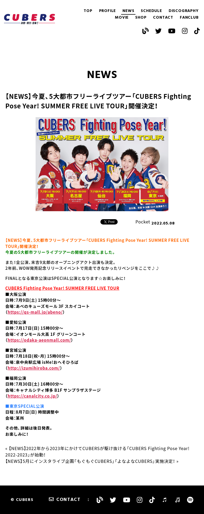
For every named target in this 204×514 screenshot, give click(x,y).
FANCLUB (189, 18)
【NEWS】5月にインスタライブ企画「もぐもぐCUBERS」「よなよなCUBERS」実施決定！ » (91, 461)
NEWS (128, 11)
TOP (88, 11)
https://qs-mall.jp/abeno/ (35, 312)
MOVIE (122, 18)
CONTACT (163, 18)
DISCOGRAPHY (184, 11)
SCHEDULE (151, 11)
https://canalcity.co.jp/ (32, 396)
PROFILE (107, 11)
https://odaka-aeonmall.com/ (39, 340)
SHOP (140, 18)
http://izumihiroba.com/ (34, 368)
